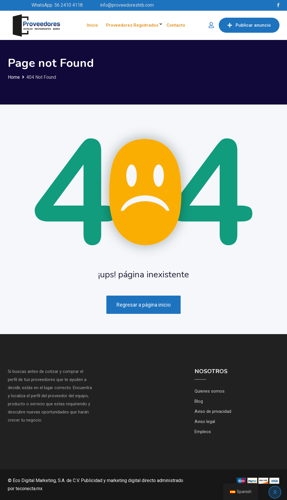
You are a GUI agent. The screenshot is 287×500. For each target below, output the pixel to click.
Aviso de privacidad (213, 411)
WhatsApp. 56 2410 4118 (57, 5)
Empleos (203, 431)
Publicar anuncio (249, 25)
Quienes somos (210, 391)
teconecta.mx (29, 488)
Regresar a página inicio (143, 305)
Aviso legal (205, 421)
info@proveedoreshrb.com (127, 5)
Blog (199, 401)
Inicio (92, 25)
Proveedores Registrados (132, 25)
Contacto (175, 25)
